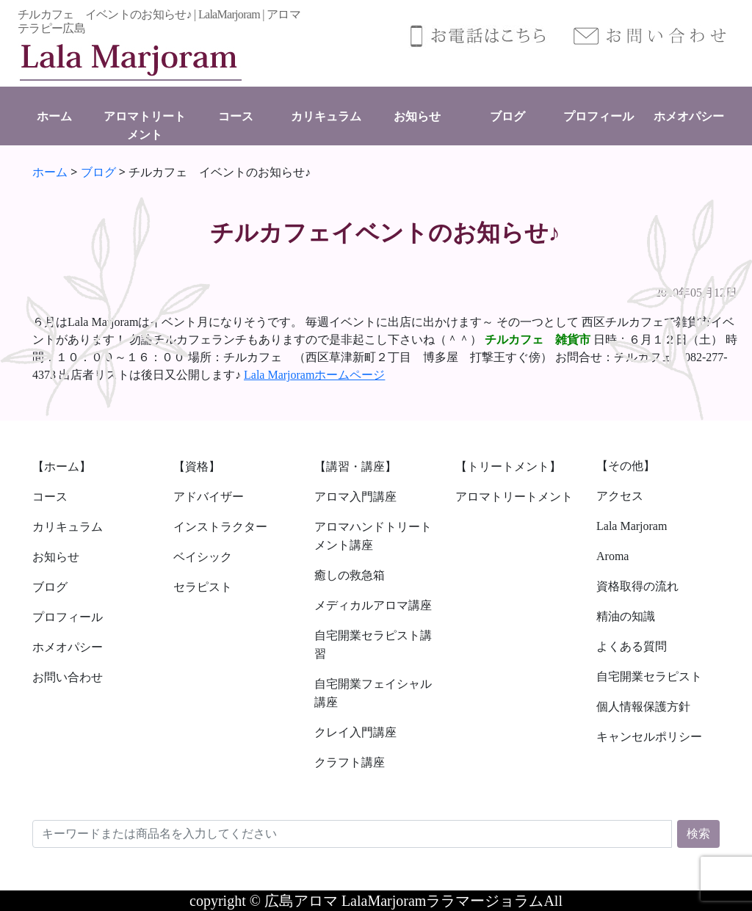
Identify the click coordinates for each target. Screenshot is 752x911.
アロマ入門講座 (355, 496)
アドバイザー (208, 496)
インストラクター (220, 526)
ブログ (507, 116)
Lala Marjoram (631, 526)
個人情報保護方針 (643, 706)
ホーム (54, 116)
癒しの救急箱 (349, 575)
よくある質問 (631, 646)
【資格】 (196, 466)
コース (235, 116)
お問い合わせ (67, 677)
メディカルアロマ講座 (373, 605)
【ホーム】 (61, 466)
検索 (698, 833)
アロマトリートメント (514, 496)
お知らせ (417, 116)
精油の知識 (625, 616)
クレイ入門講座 (355, 732)
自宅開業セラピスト (649, 676)
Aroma (612, 556)
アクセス (619, 496)
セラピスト (202, 587)
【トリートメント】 (508, 466)
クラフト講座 (349, 762)
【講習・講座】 (355, 466)
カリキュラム (326, 116)
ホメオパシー (689, 116)
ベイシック (202, 557)
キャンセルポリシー (649, 736)
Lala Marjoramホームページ (314, 375)
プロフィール (598, 116)
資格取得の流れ (637, 586)
